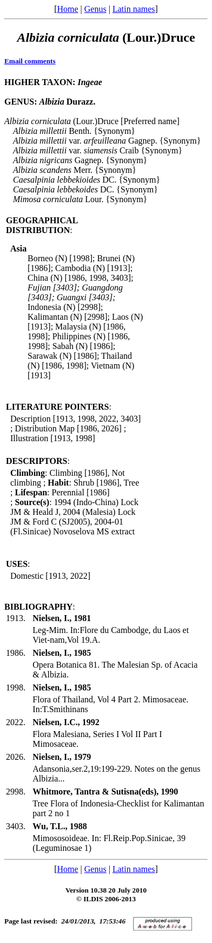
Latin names (133, 9)
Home (67, 9)
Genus (95, 9)
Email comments (30, 61)
